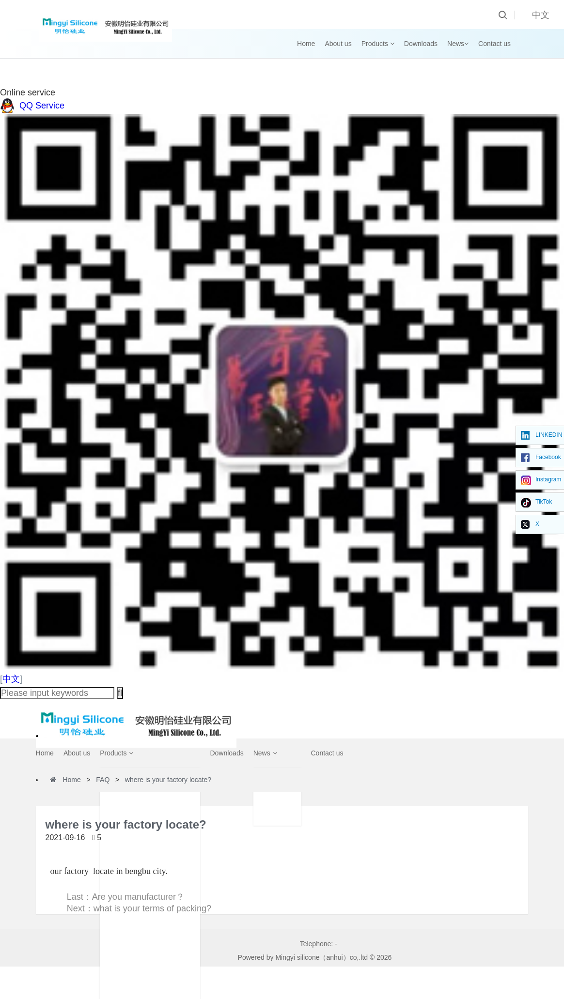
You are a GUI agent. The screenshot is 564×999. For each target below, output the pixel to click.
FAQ (103, 780)
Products (377, 43)
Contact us (494, 43)
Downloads (421, 43)
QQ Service (32, 105)
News (458, 43)
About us (338, 43)
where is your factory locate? (168, 780)
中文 (11, 679)
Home (306, 43)
